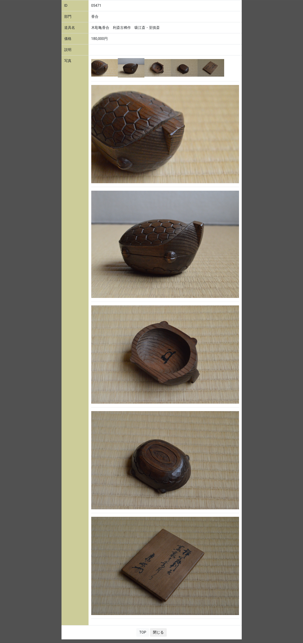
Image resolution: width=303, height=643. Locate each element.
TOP (142, 632)
